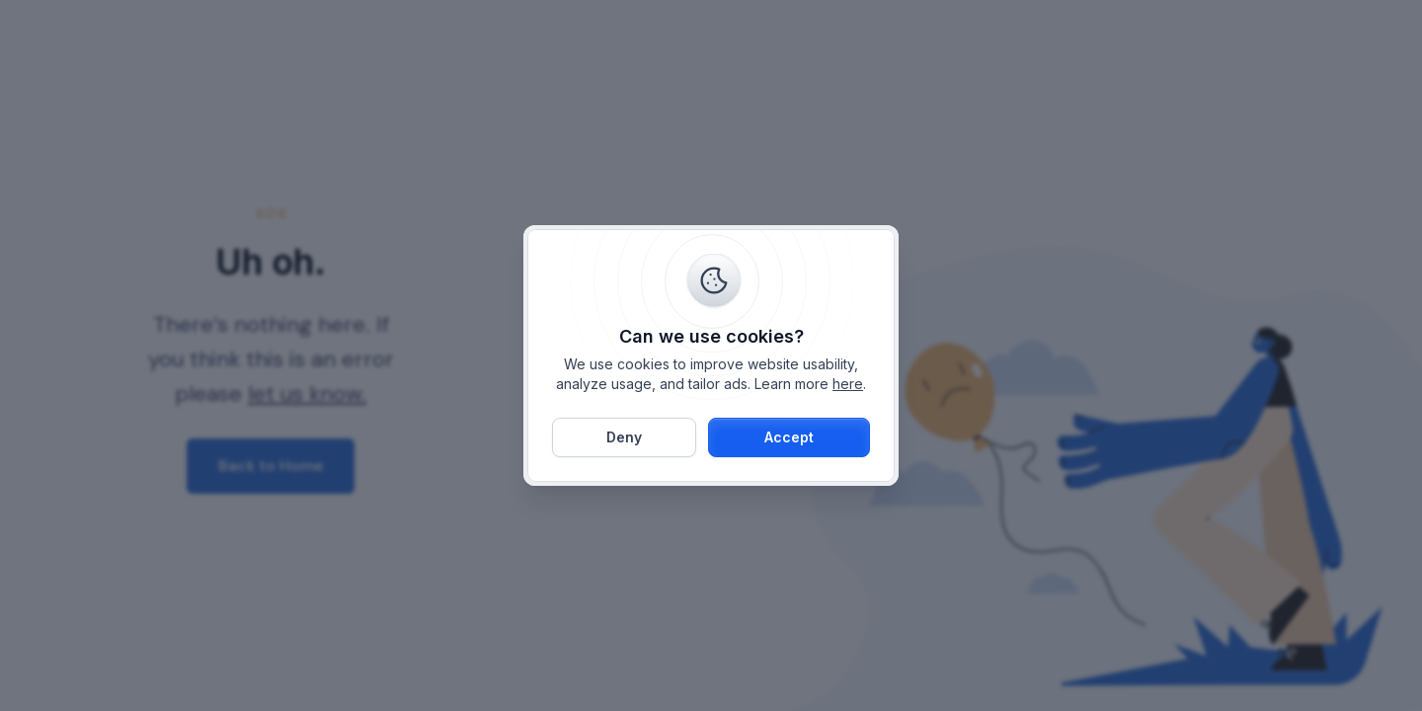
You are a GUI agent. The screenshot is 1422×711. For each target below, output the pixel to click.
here (847, 383)
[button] (789, 437)
